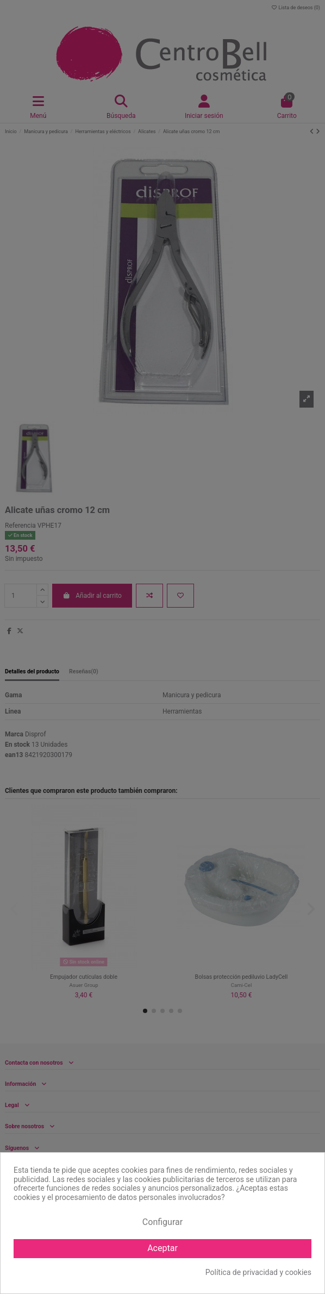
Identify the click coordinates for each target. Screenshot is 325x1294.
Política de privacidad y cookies (258, 1272)
